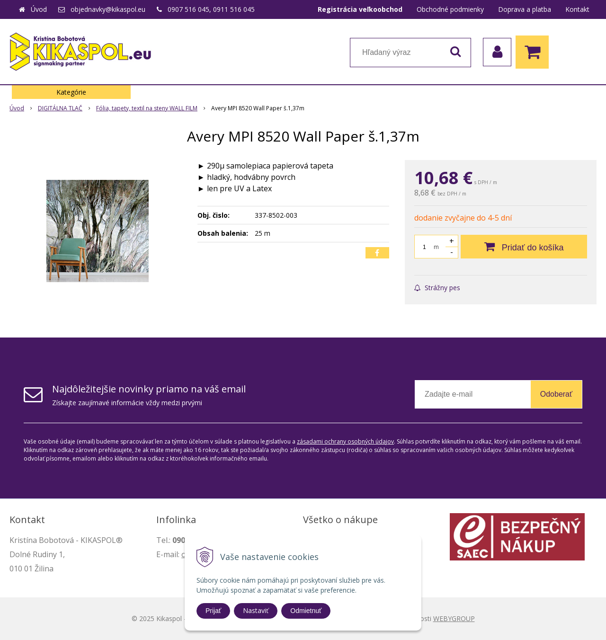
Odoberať (556, 394)
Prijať (213, 610)
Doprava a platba (524, 9)
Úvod (39, 9)
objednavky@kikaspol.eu (108, 9)
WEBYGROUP (454, 618)
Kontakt (577, 9)
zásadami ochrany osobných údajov (345, 441)
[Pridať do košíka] (524, 246)
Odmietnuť (305, 610)
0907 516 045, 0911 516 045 (211, 9)
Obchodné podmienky (450, 9)
